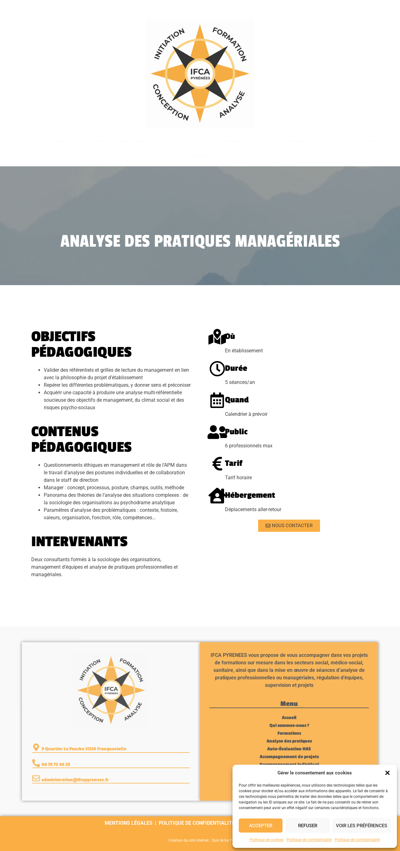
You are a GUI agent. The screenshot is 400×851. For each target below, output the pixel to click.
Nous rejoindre (200, 156)
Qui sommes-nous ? (62, 141)
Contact (371, 141)
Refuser (307, 825)
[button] (387, 773)
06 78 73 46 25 (35, 7)
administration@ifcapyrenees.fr (75, 780)
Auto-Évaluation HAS (188, 141)
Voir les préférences (361, 825)
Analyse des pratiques (140, 141)
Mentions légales (128, 823)
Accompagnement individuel (303, 141)
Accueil (28, 141)
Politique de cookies (266, 840)
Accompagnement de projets (242, 141)
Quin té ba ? (222, 840)
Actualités (345, 141)
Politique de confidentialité (309, 840)
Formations (99, 141)
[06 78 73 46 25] (13, 7)
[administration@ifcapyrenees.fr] (36, 778)
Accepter (260, 825)
